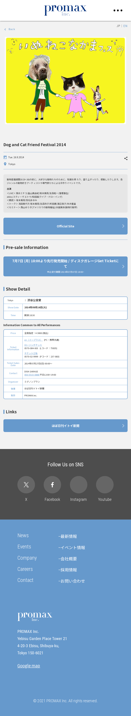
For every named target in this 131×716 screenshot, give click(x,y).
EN (125, 26)
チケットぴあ (31, 353)
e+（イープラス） (33, 339)
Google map (28, 665)
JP (118, 26)
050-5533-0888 (32, 374)
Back (12, 29)
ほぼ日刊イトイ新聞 (65, 425)
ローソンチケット (33, 345)
